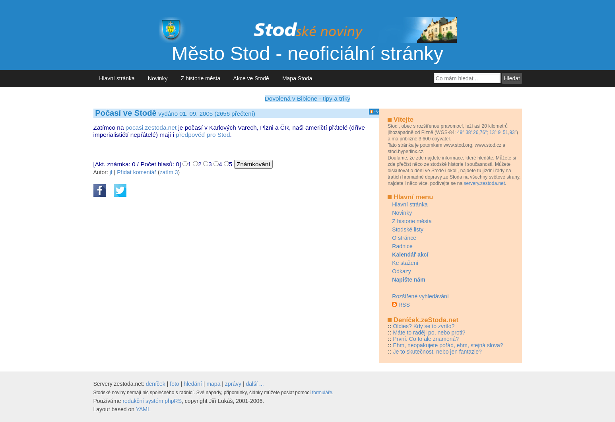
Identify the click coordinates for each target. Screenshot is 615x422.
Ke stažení (405, 263)
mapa (213, 384)
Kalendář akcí (410, 254)
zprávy (233, 384)
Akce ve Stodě (251, 78)
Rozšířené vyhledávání (420, 296)
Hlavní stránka (117, 78)
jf (111, 172)
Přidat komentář (136, 172)
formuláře (322, 392)
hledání (193, 384)
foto (174, 384)
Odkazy (401, 271)
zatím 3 (169, 172)
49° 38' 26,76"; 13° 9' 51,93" (486, 132)
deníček (155, 384)
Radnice (402, 246)
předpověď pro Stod (203, 134)
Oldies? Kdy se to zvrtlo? (423, 326)
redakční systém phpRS (152, 401)
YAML (143, 409)
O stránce (404, 238)
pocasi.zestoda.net (151, 127)
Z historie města (200, 78)
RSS (404, 304)
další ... (255, 384)
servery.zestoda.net (484, 183)
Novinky (158, 78)
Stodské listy (407, 229)
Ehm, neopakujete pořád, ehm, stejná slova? (448, 345)
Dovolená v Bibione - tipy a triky (308, 98)
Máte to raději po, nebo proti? (429, 332)
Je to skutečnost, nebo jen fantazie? (437, 351)
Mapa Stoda (297, 78)
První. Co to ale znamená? (426, 339)
